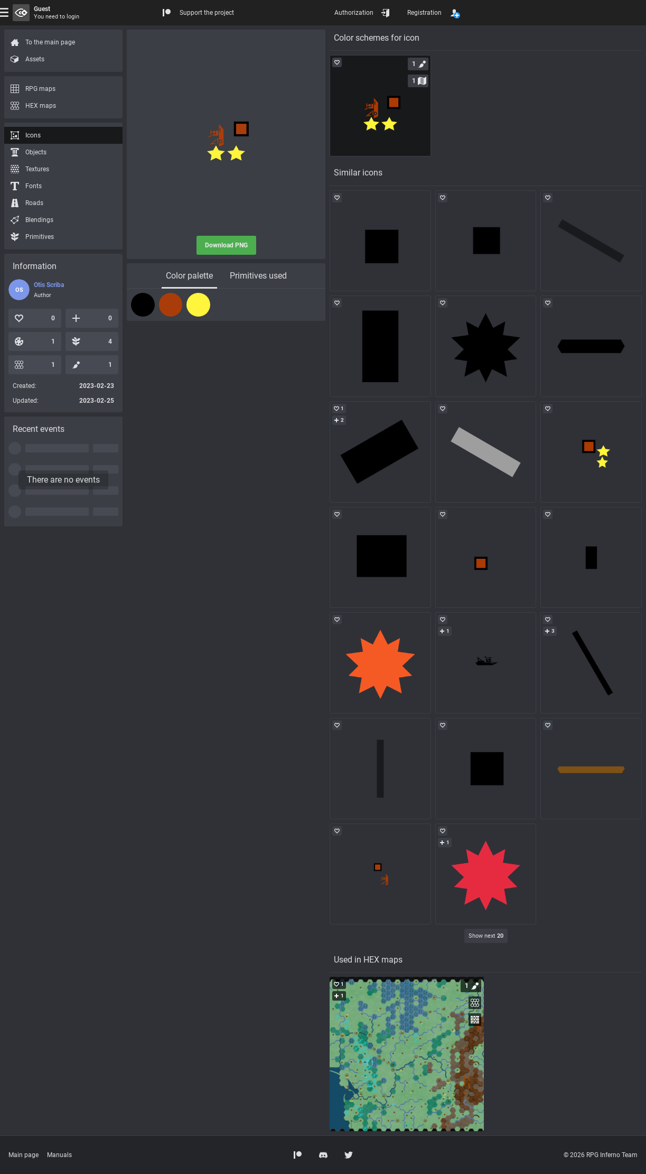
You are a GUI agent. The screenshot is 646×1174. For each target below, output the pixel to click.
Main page (23, 1155)
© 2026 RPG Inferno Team (601, 1155)
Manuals (59, 1155)
